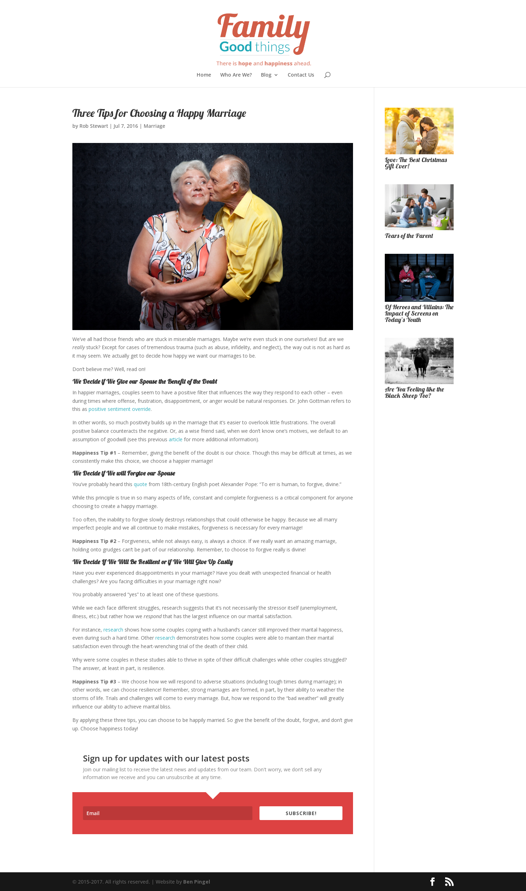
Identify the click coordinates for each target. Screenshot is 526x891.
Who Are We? (236, 75)
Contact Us (301, 75)
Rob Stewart (93, 125)
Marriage (154, 125)
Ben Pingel (196, 881)
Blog (266, 75)
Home (204, 75)
